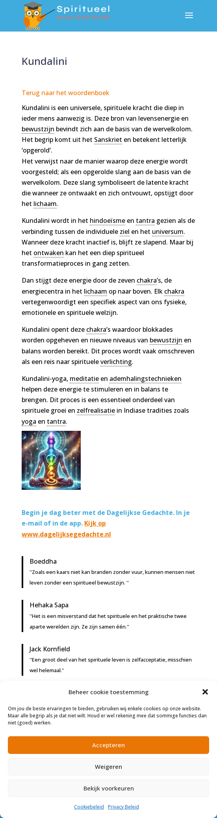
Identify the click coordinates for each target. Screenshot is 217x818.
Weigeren (108, 766)
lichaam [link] (45, 203)
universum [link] (168, 231)
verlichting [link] (116, 361)
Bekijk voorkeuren (108, 788)
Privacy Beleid (123, 806)
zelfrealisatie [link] (96, 410)
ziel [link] (125, 231)
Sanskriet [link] (108, 139)
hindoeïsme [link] (107, 220)
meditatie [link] (84, 378)
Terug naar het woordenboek (65, 92)
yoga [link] (29, 421)
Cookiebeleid (89, 806)
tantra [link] (145, 220)
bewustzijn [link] (38, 129)
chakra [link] (147, 280)
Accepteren (108, 745)
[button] (205, 692)
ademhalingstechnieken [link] (145, 378)
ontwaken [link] (48, 252)
